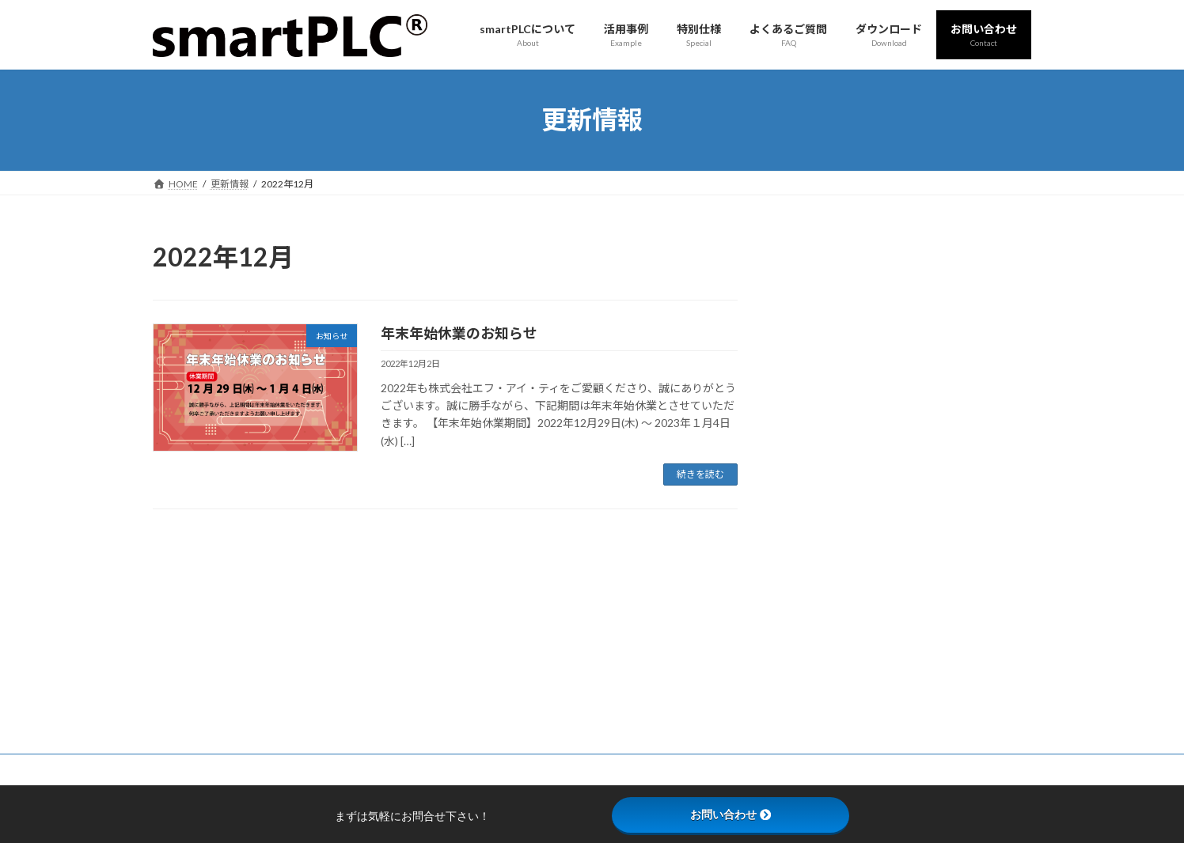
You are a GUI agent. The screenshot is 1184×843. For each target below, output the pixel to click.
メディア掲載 (831, 315)
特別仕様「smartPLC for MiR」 (528, 725)
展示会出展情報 (837, 379)
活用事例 (482, 697)
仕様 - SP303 (489, 669)
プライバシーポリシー (215, 574)
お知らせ (821, 347)
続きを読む (700, 474)
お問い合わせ (322, 574)
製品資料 (783, 642)
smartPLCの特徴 (498, 642)
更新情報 (821, 283)
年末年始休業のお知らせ (459, 333)
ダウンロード (792, 669)
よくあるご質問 (496, 752)
